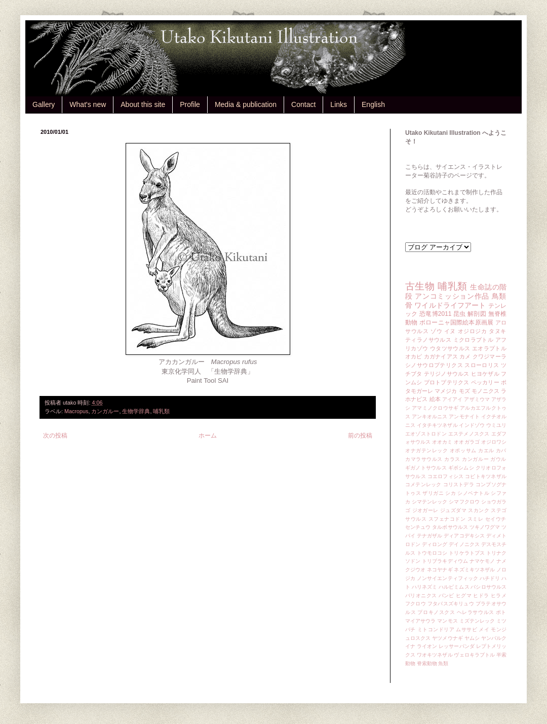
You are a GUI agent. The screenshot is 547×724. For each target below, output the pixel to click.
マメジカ (446, 391)
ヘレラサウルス (475, 612)
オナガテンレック (426, 450)
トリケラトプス (467, 553)
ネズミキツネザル (474, 569)
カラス (452, 459)
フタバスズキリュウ (450, 603)
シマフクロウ (464, 501)
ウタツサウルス (450, 348)
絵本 (435, 399)
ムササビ (466, 629)
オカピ (413, 356)
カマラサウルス (424, 459)
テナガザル (429, 535)
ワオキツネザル (435, 655)
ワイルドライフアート (450, 305)
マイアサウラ (420, 621)
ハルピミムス (454, 587)
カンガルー (105, 411)
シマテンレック (430, 501)
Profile (190, 104)
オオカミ (442, 442)
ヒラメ (498, 595)
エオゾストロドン (426, 434)
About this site (143, 104)
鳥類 (499, 296)
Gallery (43, 104)
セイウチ (495, 519)
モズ (464, 391)
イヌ (450, 331)
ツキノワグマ (485, 527)
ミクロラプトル (473, 340)
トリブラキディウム (445, 561)
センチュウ (418, 527)
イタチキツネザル (437, 425)
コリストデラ (458, 484)
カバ (501, 450)
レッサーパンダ (457, 646)
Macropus (76, 411)
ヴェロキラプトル (474, 655)
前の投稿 (360, 435)
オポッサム (463, 450)
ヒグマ (464, 595)
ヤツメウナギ (447, 638)
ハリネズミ (424, 587)
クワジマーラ (489, 356)
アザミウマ (477, 399)
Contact (303, 104)
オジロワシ (493, 442)
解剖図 (476, 313)
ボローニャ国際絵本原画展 (456, 322)
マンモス (447, 621)
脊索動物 (427, 663)
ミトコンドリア (435, 629)
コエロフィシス (445, 476)
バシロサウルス (488, 587)
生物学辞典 (136, 411)
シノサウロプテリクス (434, 365)
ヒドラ (481, 595)
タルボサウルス (450, 527)
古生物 (420, 286)
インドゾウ (471, 425)
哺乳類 (161, 411)
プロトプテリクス (447, 382)
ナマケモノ (482, 561)
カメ (465, 356)
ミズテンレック (477, 621)
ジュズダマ (453, 510)
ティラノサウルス (428, 340)
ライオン (427, 646)
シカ (450, 493)
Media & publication (246, 104)
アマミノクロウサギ (435, 408)
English (373, 104)
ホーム (208, 435)
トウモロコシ (432, 553)
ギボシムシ (461, 467)
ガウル (498, 459)
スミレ (475, 519)
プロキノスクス (436, 612)
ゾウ (436, 331)
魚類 (443, 663)
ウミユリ (496, 425)
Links (338, 104)
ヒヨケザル (485, 374)
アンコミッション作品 (452, 296)
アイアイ (452, 399)
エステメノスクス (469, 434)
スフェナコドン (447, 519)
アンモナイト (464, 416)
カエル (486, 450)
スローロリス (481, 365)
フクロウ (415, 603)
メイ (484, 629)
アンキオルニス (430, 416)
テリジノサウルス (447, 374)
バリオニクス (421, 595)
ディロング (434, 544)
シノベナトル (473, 493)
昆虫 (459, 313)
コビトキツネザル (485, 476)
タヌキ (497, 331)
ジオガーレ (425, 510)
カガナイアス (441, 356)
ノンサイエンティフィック (447, 578)
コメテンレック (423, 484)
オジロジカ (472, 331)
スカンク (478, 510)
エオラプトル (489, 348)
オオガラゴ (466, 442)
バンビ (446, 595)
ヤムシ (472, 638)
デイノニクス (464, 544)
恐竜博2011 (435, 313)
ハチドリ (490, 578)
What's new (87, 104)
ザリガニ (433, 493)
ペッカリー (485, 382)
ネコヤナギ (439, 569)
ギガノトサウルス (426, 467)
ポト (501, 612)
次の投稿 (55, 435)
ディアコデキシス (464, 535)
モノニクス (485, 391)
